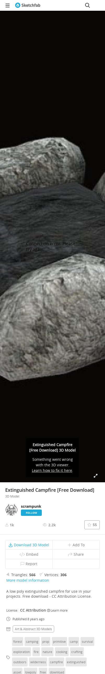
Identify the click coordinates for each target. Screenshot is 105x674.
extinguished (76, 662)
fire (36, 652)
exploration (21, 652)
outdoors (19, 662)
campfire (56, 662)
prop (45, 641)
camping (32, 641)
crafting (77, 652)
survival (87, 641)
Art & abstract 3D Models (33, 629)
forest (17, 641)
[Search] (87, 5)
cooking (61, 652)
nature (47, 652)
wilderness (38, 662)
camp (74, 641)
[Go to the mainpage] (27, 5)
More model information (27, 580)
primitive (59, 641)
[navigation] (7, 5)
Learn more (57, 610)
